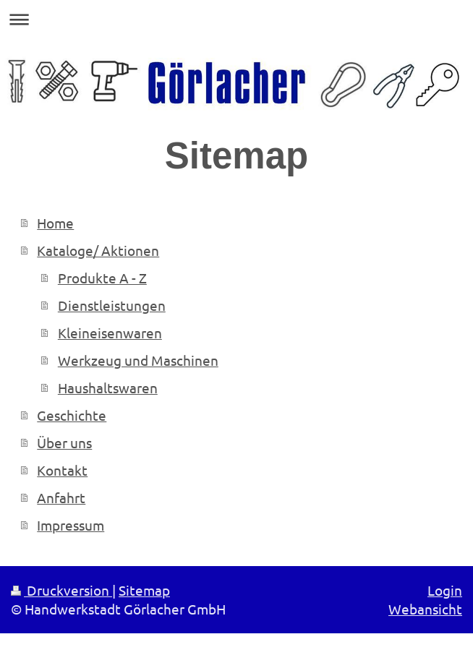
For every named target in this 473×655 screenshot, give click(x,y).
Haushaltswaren (108, 387)
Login (444, 590)
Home (55, 222)
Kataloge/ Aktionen (98, 250)
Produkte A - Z (102, 277)
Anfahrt (61, 497)
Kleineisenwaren (110, 332)
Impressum (70, 525)
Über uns (64, 442)
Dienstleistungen (112, 305)
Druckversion (61, 590)
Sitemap (144, 590)
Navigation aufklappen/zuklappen (236, 19)
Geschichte (71, 415)
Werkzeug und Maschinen (138, 360)
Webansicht (425, 608)
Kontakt (62, 470)
